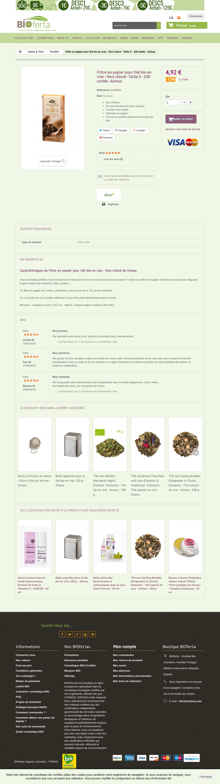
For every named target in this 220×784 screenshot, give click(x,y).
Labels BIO (22, 686)
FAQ (18, 696)
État (99, 95)
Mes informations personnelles (132, 675)
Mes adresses (121, 670)
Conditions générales (29, 670)
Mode (135, 38)
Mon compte (124, 646)
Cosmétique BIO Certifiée (80, 665)
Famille (77, 38)
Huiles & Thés (24, 38)
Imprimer (113, 204)
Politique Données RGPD (31, 707)
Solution (93, 38)
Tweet (104, 130)
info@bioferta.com (190, 701)
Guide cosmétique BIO (30, 731)
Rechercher (159, 25)
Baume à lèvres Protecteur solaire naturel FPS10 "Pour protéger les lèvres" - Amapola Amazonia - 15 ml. (185, 585)
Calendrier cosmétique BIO (32, 691)
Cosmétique (45, 38)
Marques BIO (72, 670)
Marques (148, 38)
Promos (172, 38)
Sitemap (69, 675)
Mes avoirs (120, 665)
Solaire (186, 38)
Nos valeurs (23, 660)
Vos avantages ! (25, 675)
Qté (167, 96)
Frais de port (24, 665)
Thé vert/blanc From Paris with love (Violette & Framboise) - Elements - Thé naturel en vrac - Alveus (147, 485)
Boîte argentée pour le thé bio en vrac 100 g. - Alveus (70, 480)
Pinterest (106, 137)
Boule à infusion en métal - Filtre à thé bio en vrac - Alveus (34, 480)
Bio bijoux (110, 38)
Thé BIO (54, 51)
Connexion (196, 16)
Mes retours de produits (128, 660)
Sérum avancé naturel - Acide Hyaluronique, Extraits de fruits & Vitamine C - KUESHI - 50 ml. (33, 585)
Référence (103, 90)
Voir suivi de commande (31, 726)
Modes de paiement (28, 681)
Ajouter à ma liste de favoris (182, 134)
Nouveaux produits (76, 660)
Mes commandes (123, 655)
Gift (161, 38)
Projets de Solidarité (28, 702)
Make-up (63, 38)
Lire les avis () (113, 159)
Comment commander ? (31, 712)
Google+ (139, 130)
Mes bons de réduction (127, 681)
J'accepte (205, 776)
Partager (121, 130)
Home (124, 38)
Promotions (71, 655)
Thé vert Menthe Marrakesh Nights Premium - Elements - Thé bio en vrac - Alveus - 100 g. (109, 485)
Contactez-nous (25, 655)
